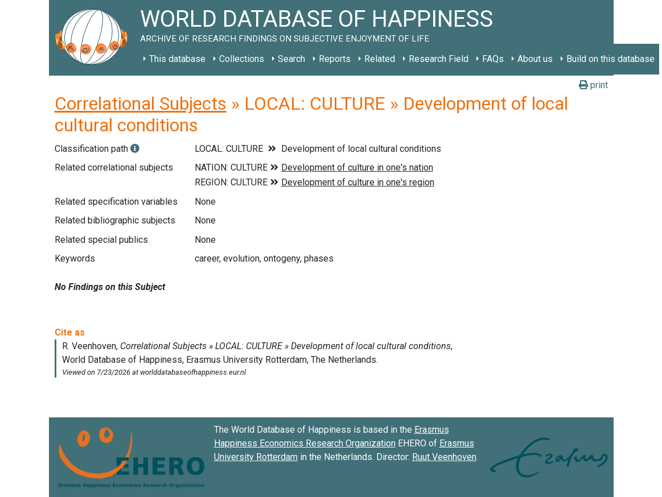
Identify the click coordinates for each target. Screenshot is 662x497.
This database (177, 58)
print (593, 85)
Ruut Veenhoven (444, 457)
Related (379, 58)
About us (535, 58)
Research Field (438, 58)
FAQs (493, 58)
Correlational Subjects (141, 103)
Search (291, 58)
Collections (241, 58)
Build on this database (610, 58)
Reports (335, 58)
